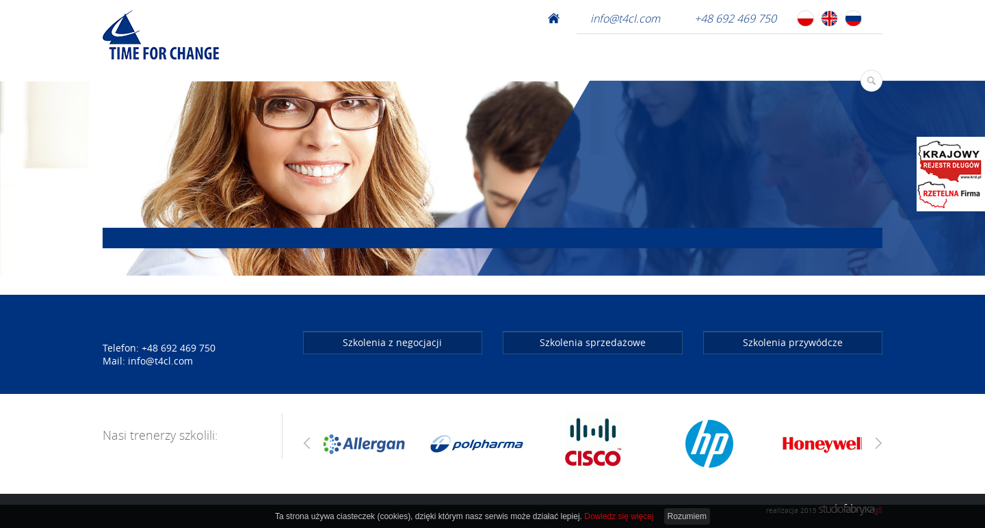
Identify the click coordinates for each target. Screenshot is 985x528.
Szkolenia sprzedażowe (593, 342)
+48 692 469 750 (735, 18)
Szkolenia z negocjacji (392, 342)
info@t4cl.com (625, 18)
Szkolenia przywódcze (793, 342)
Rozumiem (687, 516)
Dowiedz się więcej (618, 516)
